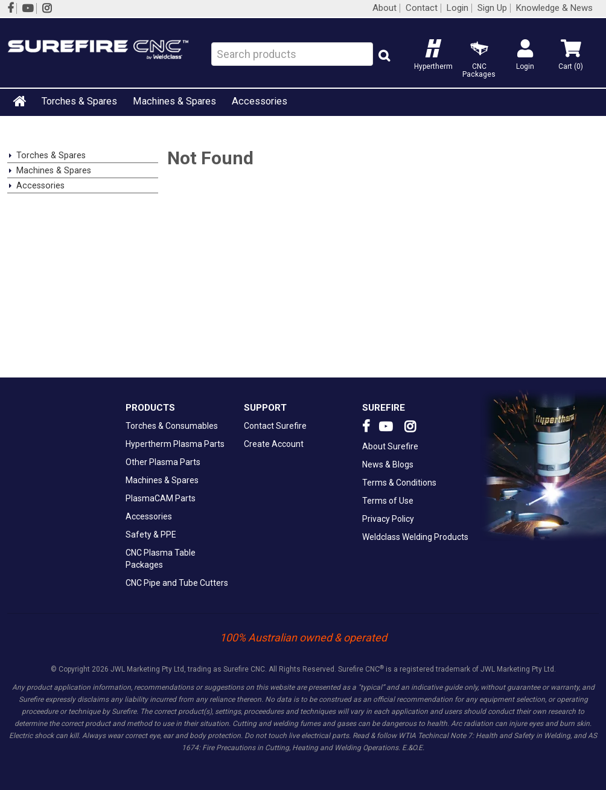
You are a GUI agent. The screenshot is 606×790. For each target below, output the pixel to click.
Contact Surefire (275, 426)
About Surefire (390, 446)
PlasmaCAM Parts (161, 498)
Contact (422, 8)
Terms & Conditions (399, 482)
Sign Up (492, 8)
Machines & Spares (174, 101)
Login (457, 8)
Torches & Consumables (172, 426)
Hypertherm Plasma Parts (175, 444)
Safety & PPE (151, 534)
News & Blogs (387, 464)
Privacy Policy (388, 519)
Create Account (274, 444)
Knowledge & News (554, 8)
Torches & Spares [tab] (51, 155)
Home (20, 101)
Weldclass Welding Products (415, 537)
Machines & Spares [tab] (53, 170)
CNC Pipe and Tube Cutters (177, 583)
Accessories (259, 101)
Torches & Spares (79, 101)
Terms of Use (387, 501)
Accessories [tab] (40, 185)
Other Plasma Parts (163, 462)
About (384, 8)
